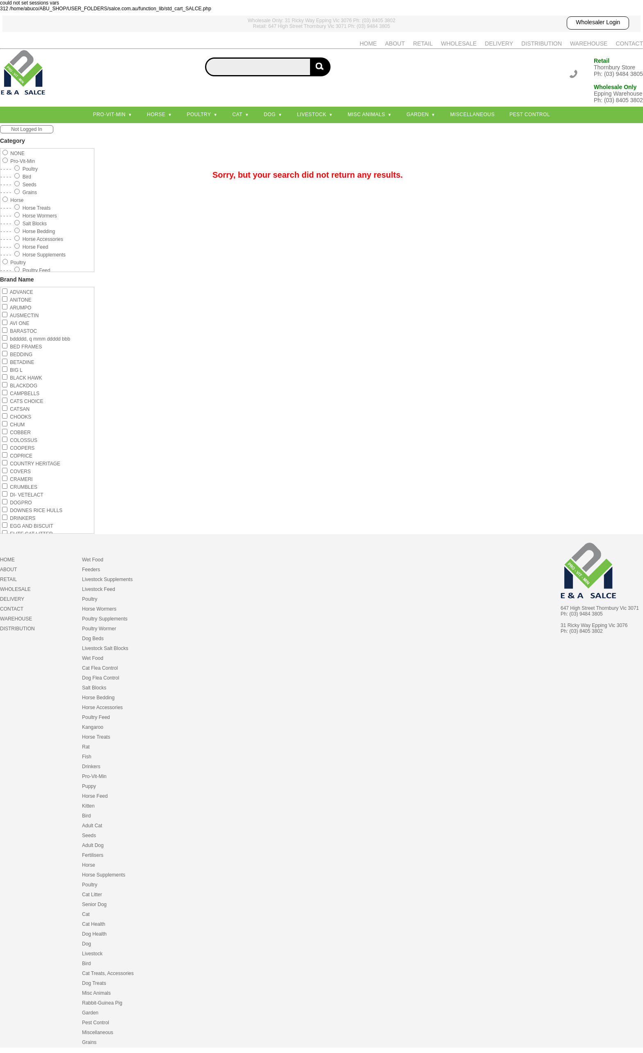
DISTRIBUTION (541, 43)
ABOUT (395, 43)
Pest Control (529, 114)
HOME (368, 43)
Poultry (199, 114)
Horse (156, 114)
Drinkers (91, 766)
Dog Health (94, 934)
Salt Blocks (94, 688)
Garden (417, 114)
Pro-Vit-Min (109, 114)
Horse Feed (95, 796)
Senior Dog (94, 904)
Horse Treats (96, 737)
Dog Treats (94, 983)
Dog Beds (93, 638)
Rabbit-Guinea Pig (102, 1003)
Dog (270, 114)
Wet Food (92, 560)
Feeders (91, 569)
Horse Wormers (99, 609)
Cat (238, 114)
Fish (86, 757)
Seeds (89, 835)
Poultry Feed (96, 717)
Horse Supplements (103, 875)
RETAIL (423, 43)
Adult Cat (92, 826)
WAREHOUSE (588, 43)
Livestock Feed (98, 589)
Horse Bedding (98, 697)
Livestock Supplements (107, 579)
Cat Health (93, 924)
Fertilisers (92, 855)
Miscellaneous (472, 114)
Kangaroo (92, 727)
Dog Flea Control (100, 678)
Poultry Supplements (105, 619)
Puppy (89, 786)
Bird (86, 816)
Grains (89, 1042)
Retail (601, 60)
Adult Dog (93, 845)
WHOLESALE (459, 43)
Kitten (88, 806)
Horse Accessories (102, 707)
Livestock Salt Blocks (105, 648)
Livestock (311, 114)
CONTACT (629, 43)
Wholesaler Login (598, 22)
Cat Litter (92, 894)
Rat (86, 747)
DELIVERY (499, 43)
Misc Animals (366, 114)
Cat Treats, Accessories (108, 973)
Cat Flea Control (100, 668)
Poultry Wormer (99, 629)
